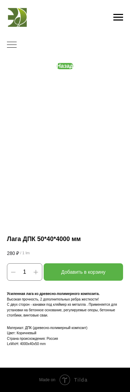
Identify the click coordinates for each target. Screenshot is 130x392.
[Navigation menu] (118, 17)
